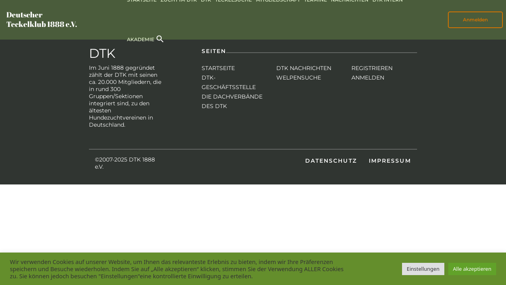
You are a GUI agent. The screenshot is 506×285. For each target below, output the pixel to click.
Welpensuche (298, 77)
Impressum (390, 160)
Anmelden (475, 20)
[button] (160, 38)
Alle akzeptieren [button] (472, 268)
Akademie (140, 39)
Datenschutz (331, 160)
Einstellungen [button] (423, 268)
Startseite (218, 68)
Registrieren (372, 68)
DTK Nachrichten (303, 68)
